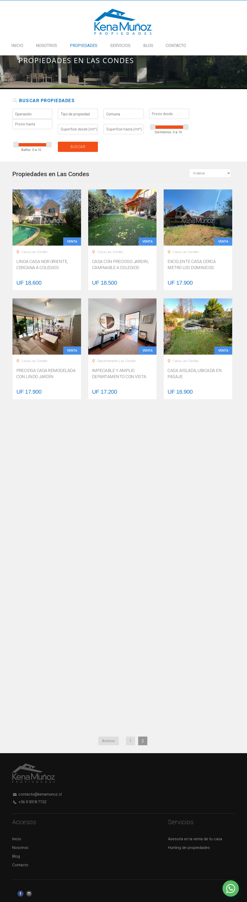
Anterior (108, 741)
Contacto (176, 45)
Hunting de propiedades (189, 847)
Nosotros (46, 45)
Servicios (120, 45)
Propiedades (83, 45)
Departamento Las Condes (116, 361)
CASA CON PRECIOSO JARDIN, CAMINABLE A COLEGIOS (120, 264)
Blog (148, 45)
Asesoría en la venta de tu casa (195, 839)
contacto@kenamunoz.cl (40, 794)
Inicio (17, 45)
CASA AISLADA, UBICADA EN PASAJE (194, 373)
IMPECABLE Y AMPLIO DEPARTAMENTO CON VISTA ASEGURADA (119, 376)
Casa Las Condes (34, 252)
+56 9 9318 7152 (32, 802)
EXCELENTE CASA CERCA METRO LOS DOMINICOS (191, 264)
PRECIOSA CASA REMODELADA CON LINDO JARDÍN (45, 373)
